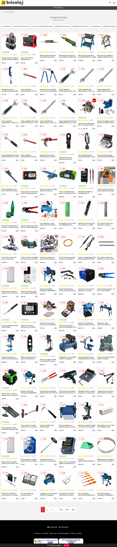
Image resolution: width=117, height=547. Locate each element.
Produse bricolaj (8, 12)
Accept (66, 545)
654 (73, 509)
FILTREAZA (58, 7)
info (17, 63)
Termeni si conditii (41, 533)
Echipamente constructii (62, 26)
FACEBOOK (52, 527)
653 (67, 509)
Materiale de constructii (80, 26)
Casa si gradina (95, 26)
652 (61, 509)
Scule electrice (6, 26)
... (55, 509)
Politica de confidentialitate (59, 533)
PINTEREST (64, 527)
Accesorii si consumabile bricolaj (41, 26)
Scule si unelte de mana (21, 26)
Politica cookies (76, 533)
